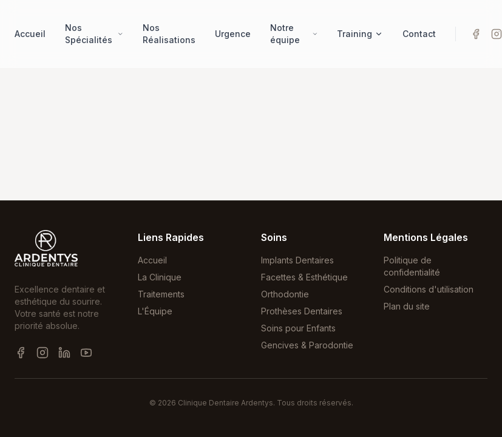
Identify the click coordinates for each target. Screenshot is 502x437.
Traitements (161, 294)
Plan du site (407, 306)
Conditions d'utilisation (428, 289)
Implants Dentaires (297, 260)
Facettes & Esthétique (304, 277)
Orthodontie (285, 294)
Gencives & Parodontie (307, 345)
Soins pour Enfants (298, 328)
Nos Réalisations (169, 33)
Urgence (233, 34)
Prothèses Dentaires (301, 311)
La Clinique (159, 277)
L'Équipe (155, 311)
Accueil (30, 34)
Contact (419, 34)
